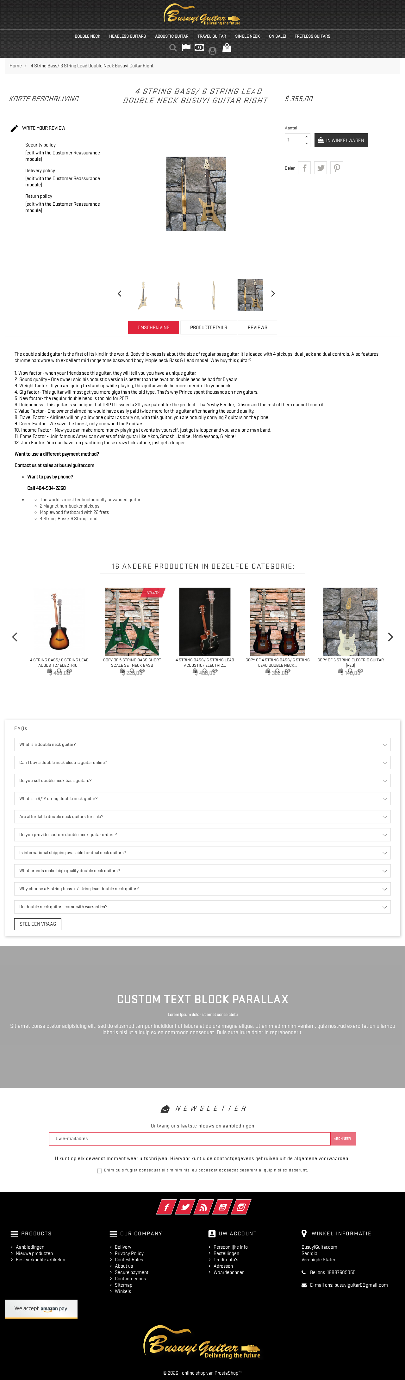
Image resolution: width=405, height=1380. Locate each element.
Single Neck (247, 36)
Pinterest (337, 168)
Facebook (175, 1201)
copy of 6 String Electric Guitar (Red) (350, 662)
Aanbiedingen (30, 1246)
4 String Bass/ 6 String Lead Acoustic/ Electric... (59, 662)
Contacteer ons (130, 1277)
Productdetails (208, 327)
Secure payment (131, 1271)
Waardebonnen (229, 1271)
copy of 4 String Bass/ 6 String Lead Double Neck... (278, 662)
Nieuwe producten (34, 1252)
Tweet (321, 168)
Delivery (123, 1246)
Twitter (194, 1201)
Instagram (250, 1201)
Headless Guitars (127, 36)
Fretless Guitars (312, 36)
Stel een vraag (33, 923)
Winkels (123, 1290)
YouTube (231, 1201)
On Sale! (277, 36)
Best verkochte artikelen (40, 1258)
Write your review (37, 129)
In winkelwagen (346, 140)
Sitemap (123, 1284)
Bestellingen (226, 1252)
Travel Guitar (211, 36)
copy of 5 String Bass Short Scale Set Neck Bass (132, 662)
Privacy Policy (129, 1252)
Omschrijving (154, 327)
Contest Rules (129, 1258)
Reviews (257, 327)
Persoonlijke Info (231, 1246)
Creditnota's (226, 1258)
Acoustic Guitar (171, 36)
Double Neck (87, 36)
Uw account (238, 1232)
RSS (212, 1201)
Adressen (223, 1265)
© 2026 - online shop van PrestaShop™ (202, 1372)
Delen (304, 168)
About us (124, 1265)
